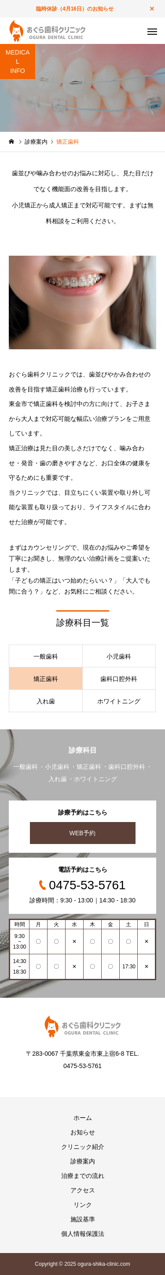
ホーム (82, 1117)
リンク (82, 1204)
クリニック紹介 (82, 1146)
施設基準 (82, 1219)
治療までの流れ (82, 1175)
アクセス (82, 1190)
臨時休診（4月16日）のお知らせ (75, 8)
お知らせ (82, 1132)
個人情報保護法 (82, 1233)
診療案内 (82, 1161)
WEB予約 (83, 833)
